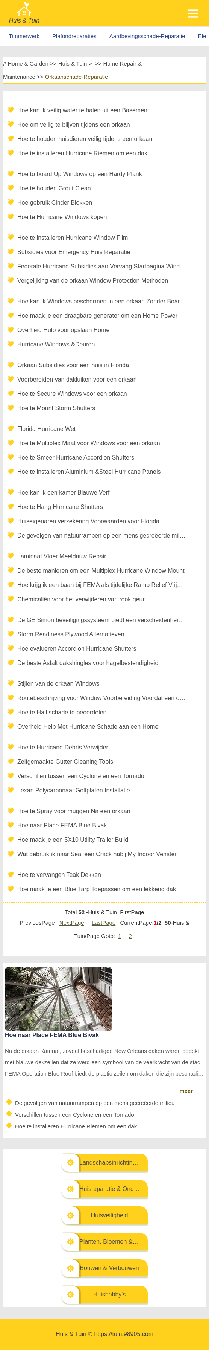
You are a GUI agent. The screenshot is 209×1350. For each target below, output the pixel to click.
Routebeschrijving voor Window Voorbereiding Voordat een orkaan (101, 698)
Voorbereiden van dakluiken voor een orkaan (77, 379)
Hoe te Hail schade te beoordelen (62, 712)
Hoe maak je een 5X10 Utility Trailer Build (72, 840)
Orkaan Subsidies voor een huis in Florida (73, 365)
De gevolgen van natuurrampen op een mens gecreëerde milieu (101, 535)
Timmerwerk (24, 36)
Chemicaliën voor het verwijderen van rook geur (81, 599)
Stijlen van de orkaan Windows (58, 683)
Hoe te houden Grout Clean (54, 188)
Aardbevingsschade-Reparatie (147, 36)
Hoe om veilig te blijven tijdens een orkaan (73, 124)
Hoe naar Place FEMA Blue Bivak (62, 825)
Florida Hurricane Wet (46, 429)
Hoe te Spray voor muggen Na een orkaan (73, 811)
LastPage (103, 922)
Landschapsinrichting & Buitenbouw (127, 1162)
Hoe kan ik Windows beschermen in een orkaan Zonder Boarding (101, 301)
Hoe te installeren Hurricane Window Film (72, 237)
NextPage (71, 922)
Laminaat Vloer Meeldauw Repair (61, 556)
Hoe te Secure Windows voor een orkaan (72, 394)
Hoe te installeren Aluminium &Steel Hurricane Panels (89, 472)
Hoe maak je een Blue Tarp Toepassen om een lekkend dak (96, 889)
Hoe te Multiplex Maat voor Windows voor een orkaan (88, 443)
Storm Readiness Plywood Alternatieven (70, 634)
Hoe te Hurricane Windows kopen (62, 217)
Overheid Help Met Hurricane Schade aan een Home (87, 726)
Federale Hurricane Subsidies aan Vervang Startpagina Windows (101, 266)
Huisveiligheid (109, 1215)
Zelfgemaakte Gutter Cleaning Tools (65, 762)
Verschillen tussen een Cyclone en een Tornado (80, 776)
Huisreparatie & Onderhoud (116, 1189)
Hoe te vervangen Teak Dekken (59, 875)
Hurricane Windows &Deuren (56, 344)
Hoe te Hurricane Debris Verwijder (62, 747)
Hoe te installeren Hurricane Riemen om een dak (82, 153)
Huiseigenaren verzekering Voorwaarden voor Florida (88, 521)
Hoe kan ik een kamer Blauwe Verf (63, 492)
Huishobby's (109, 1294)
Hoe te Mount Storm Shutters (56, 408)
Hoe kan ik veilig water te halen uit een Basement (83, 110)
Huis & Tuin (72, 63)
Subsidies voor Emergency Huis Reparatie (73, 252)
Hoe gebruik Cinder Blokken (54, 202)
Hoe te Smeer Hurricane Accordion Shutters (75, 457)
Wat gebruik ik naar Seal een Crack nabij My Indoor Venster (97, 854)
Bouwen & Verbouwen (109, 1268)
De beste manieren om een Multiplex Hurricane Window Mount (101, 570)
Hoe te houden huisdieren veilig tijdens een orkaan (84, 139)
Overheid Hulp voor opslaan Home (63, 330)
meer (186, 1091)
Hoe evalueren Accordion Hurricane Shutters (76, 648)
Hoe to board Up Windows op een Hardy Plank (79, 174)
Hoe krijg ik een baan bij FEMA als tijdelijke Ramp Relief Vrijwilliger (101, 585)
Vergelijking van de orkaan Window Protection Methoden (92, 280)
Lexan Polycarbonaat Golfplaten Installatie (73, 790)
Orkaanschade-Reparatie (76, 77)
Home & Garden (28, 63)
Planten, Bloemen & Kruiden (117, 1241)
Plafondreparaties (74, 36)
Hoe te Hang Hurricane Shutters (60, 507)
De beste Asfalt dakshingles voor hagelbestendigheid (87, 663)
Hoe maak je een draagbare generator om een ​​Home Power (97, 316)
